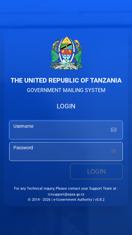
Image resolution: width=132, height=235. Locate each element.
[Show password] (113, 152)
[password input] (66, 152)
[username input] (66, 130)
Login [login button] (96, 172)
